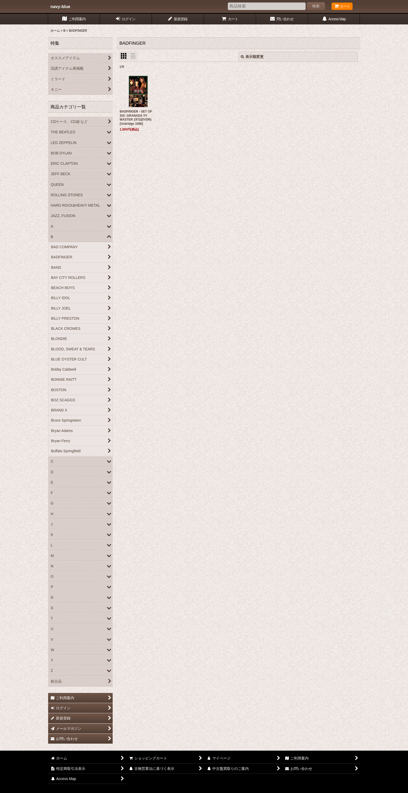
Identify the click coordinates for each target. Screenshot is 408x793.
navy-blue (60, 6)
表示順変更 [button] (252, 57)
